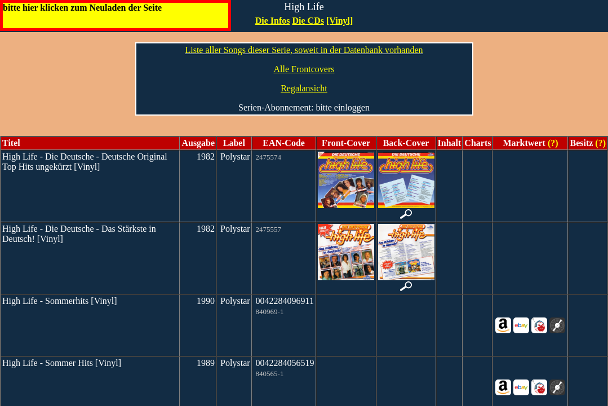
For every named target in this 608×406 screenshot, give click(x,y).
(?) (551, 143)
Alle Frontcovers (304, 69)
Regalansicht (304, 88)
